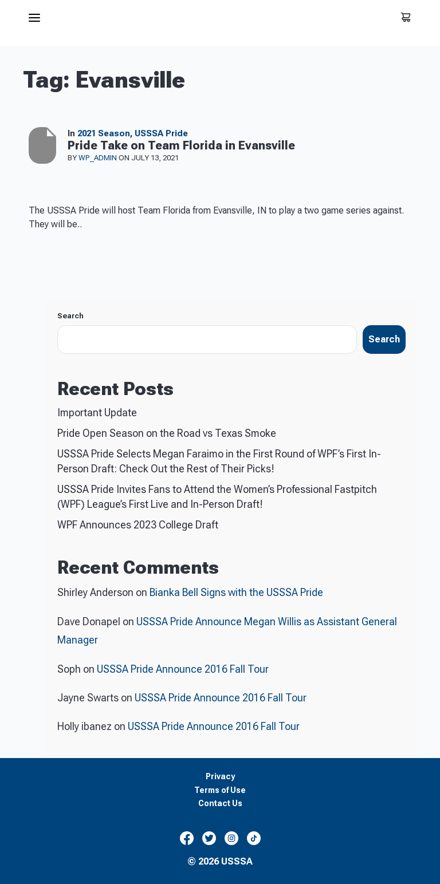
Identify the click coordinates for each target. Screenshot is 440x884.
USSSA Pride (161, 133)
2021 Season (103, 133)
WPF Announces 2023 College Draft (137, 525)
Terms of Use (220, 790)
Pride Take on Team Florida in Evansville (181, 145)
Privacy (220, 776)
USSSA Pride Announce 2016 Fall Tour (183, 669)
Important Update (97, 413)
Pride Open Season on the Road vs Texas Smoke (166, 433)
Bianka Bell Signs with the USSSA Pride (236, 592)
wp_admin (98, 157)
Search (70, 315)
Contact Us (220, 803)
